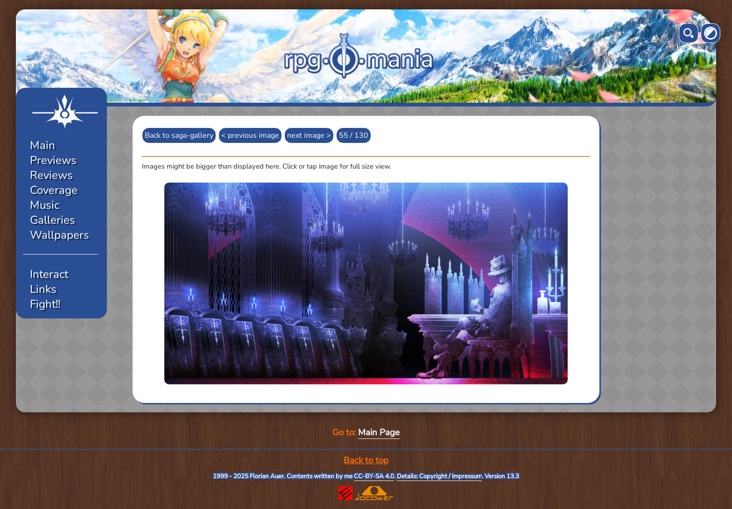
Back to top (366, 460)
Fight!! (45, 304)
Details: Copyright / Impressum (439, 476)
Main (42, 145)
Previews (53, 160)
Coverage (53, 190)
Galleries (52, 219)
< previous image (250, 135)
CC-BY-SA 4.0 (374, 476)
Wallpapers (59, 234)
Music (44, 205)
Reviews (51, 175)
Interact (49, 274)
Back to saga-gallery (179, 135)
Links (43, 289)
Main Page (379, 432)
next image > (309, 135)
